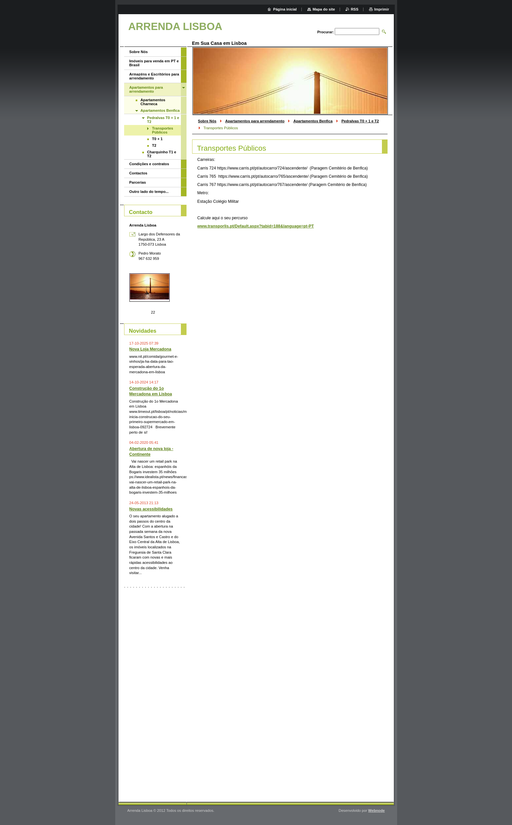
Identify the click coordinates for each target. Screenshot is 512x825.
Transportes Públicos (162, 130)
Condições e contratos (149, 164)
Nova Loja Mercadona (150, 349)
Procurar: (325, 32)
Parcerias (137, 182)
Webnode (376, 810)
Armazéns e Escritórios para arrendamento (154, 76)
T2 (154, 145)
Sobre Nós (207, 121)
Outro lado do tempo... (149, 192)
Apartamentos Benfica (313, 121)
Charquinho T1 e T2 (161, 154)
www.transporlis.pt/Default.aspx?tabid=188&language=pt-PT (255, 226)
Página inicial (285, 9)
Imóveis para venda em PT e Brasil (154, 63)
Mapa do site (324, 9)
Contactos (138, 173)
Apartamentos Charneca (153, 102)
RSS (354, 9)
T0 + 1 (157, 139)
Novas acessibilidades (151, 509)
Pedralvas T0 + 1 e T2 (360, 121)
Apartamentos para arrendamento (255, 121)
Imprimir (381, 9)
